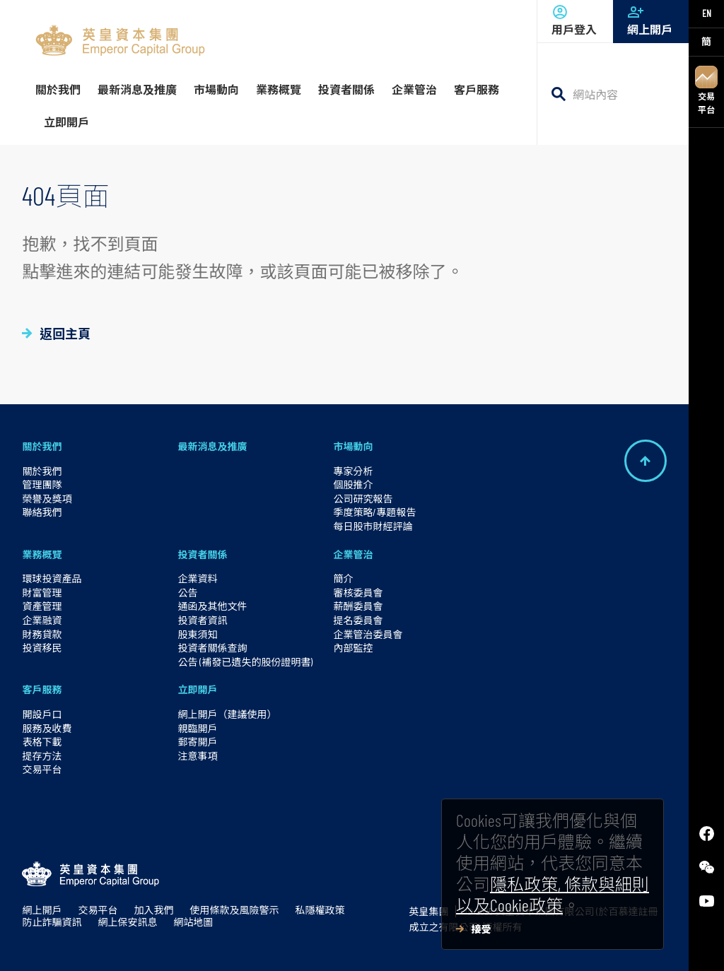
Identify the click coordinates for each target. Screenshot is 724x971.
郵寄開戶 (197, 742)
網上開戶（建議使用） (226, 714)
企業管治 (353, 554)
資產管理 (42, 606)
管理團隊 (42, 484)
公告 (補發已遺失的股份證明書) (245, 662)
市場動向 (353, 446)
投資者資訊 (202, 620)
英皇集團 (428, 911)
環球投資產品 (51, 578)
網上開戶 (651, 20)
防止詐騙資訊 (51, 922)
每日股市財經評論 (372, 526)
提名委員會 (358, 620)
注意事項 (197, 756)
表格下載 (42, 742)
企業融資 (42, 620)
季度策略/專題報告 (374, 512)
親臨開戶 (197, 728)
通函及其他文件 (212, 606)
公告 (187, 593)
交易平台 (706, 90)
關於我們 (42, 446)
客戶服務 (42, 689)
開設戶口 (42, 714)
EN (706, 13)
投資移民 (42, 648)
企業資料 (197, 578)
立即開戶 (197, 689)
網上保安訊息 (127, 922)
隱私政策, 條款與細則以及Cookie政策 (552, 894)
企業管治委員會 (367, 634)
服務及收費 (46, 728)
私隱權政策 (319, 910)
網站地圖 (193, 922)
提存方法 (42, 756)
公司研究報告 (362, 499)
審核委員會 (358, 593)
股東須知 (197, 634)
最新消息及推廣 (212, 446)
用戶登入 (575, 20)
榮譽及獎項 (46, 499)
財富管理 (42, 593)
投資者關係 (202, 554)
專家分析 (353, 471)
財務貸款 (42, 634)
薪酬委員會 (358, 606)
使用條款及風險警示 (234, 910)
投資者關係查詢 (212, 648)
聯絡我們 (42, 512)
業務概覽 (42, 554)
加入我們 (153, 910)
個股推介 (353, 484)
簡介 (343, 578)
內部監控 (353, 648)
